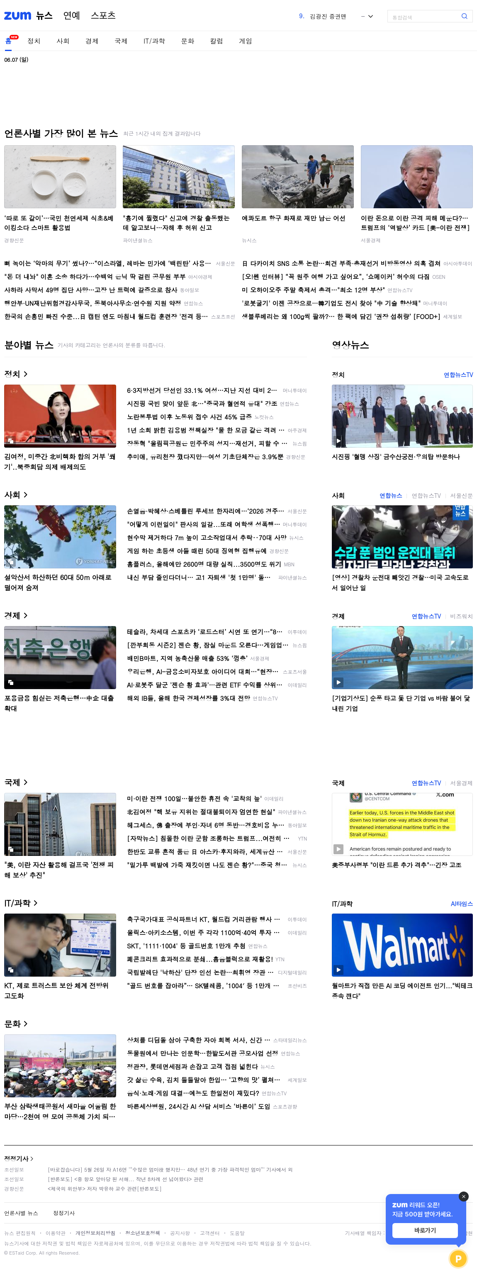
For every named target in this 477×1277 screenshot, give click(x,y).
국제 (121, 41)
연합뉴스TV (458, 374)
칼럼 (216, 41)
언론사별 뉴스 (21, 1213)
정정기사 (16, 1158)
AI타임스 (462, 903)
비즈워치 (461, 616)
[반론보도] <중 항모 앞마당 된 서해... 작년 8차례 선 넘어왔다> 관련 (126, 1178)
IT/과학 (154, 41)
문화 (187, 41)
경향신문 (14, 240)
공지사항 (180, 1232)
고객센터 (210, 1232)
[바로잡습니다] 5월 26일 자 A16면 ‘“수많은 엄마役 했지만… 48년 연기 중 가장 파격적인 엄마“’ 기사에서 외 (170, 1169)
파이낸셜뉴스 (138, 240)
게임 (245, 41)
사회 (63, 41)
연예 (71, 15)
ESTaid (16, 1253)
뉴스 (44, 15)
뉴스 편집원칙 (20, 1232)
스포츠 (103, 15)
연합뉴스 (391, 495)
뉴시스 (249, 240)
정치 (34, 41)
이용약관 (56, 1232)
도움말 (237, 1232)
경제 (92, 41)
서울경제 (371, 240)
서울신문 (461, 495)
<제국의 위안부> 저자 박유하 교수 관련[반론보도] (105, 1188)
